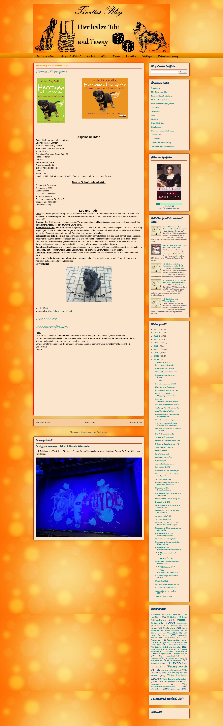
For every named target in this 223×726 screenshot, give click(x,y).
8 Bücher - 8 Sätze (177, 617)
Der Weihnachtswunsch (166, 372)
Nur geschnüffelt (169, 656)
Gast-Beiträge (157, 123)
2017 (157, 359)
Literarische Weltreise (177, 645)
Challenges (147, 55)
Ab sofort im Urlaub (164, 368)
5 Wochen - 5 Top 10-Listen (164, 615)
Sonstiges (175, 660)
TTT (169, 663)
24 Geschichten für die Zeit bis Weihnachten (166, 424)
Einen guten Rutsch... (164, 365)
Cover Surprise (172, 630)
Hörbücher (156, 111)
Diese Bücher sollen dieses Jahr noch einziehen (175, 228)
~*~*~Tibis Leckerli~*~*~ (165, 567)
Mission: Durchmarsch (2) (167, 440)
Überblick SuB (161, 581)
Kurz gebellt (163, 642)
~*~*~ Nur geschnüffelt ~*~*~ (165, 554)
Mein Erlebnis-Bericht (167, 647)
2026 (157, 329)
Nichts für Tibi (180, 654)
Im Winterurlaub (162, 454)
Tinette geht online (163, 596)
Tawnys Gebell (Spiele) (161, 96)
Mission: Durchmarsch (176, 651)
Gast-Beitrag (170, 637)
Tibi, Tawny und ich (45, 55)
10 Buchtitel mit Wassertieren (170, 300)
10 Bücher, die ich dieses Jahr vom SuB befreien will (175, 281)
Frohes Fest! (161, 450)
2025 (157, 333)
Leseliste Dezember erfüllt (167, 404)
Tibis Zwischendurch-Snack (60, 311)
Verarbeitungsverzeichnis (162, 146)
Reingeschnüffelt (157, 658)
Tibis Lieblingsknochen (174, 679)
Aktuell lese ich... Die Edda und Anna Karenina (174, 246)
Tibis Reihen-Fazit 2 (164, 447)
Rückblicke (156, 660)
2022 (157, 343)
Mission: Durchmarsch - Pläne (166, 376)
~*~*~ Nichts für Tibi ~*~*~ (166, 558)
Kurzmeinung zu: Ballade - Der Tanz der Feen (167, 483)
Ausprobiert (160, 626)
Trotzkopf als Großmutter (167, 408)
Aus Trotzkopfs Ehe (164, 411)
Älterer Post (135, 422)
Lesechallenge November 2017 (166, 576)
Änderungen (160, 460)
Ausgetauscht (181, 623)
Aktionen (116, 55)
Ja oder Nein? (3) (163, 479)
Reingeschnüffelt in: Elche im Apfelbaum (167, 475)
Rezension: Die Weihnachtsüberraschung (168, 548)
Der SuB (91, 55)
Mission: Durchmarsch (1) (167, 444)
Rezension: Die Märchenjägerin (163, 489)
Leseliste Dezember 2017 (167, 584)
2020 (157, 349)
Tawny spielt (177, 666)
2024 (157, 336)
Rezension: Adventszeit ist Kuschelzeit (167, 543)
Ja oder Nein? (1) (163, 519)
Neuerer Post (43, 422)
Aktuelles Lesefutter (164, 464)
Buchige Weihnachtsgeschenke (166, 400)
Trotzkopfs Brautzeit (164, 437)
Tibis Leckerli (177, 675)
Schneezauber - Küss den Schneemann (167, 415)
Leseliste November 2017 (167, 588)
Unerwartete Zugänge (165, 387)
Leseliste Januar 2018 (165, 384)
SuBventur (156, 663)
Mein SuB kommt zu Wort (163, 649)
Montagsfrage (162, 654)
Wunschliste (156, 689)
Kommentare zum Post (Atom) (94, 432)
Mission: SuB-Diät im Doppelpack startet (165, 395)
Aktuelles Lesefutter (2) (166, 390)
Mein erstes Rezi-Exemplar (167, 499)
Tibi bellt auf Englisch (170, 670)
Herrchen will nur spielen (166, 420)
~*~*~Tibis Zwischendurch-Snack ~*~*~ (167, 562)
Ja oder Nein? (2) (163, 516)
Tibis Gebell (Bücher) (70, 55)
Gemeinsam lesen (177, 640)
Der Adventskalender (165, 434)
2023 (157, 339)
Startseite (89, 422)
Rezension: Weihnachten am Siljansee (168, 494)
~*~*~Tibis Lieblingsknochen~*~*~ (166, 571)
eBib (103, 55)
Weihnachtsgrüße (163, 457)
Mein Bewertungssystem (162, 103)
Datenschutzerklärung (168, 55)
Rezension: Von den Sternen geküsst (164, 534)
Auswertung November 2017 (165, 592)
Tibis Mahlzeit (166, 681)
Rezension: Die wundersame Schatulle (168, 529)
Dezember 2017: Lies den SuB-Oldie (167, 512)
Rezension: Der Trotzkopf (167, 470)
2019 (157, 353)
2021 (157, 346)
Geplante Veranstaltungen (163, 131)
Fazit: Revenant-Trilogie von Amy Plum (167, 506)
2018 (157, 356)
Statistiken (131, 55)
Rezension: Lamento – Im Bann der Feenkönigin (166, 524)
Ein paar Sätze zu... (169, 633)
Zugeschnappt (175, 689)
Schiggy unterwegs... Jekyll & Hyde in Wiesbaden (63, 446)
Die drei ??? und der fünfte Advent (168, 430)
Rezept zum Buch (176, 658)
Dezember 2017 (162, 467)
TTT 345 (159, 380)
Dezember (160, 362)
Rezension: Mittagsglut (166, 539)
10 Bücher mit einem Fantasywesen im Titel (173, 265)
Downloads (156, 139)
